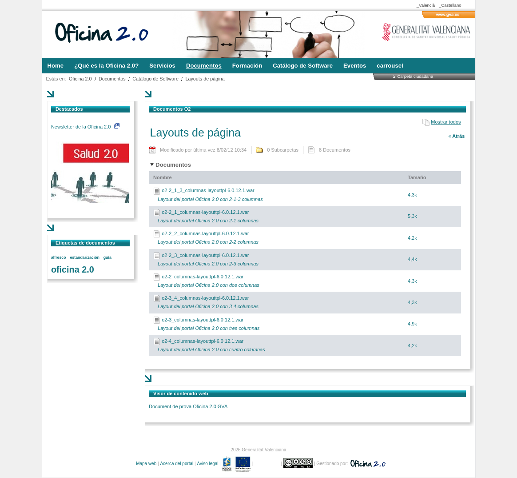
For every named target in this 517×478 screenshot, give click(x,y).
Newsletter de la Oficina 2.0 (85, 126)
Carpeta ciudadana (415, 76)
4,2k (412, 238)
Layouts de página (204, 78)
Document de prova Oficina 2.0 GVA (188, 406)
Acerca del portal (176, 463)
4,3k (412, 194)
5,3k (412, 216)
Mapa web (146, 463)
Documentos (112, 78)
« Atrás (456, 136)
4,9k (412, 323)
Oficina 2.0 (80, 78)
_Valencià (426, 5)
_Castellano (450, 5)
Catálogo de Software (155, 78)
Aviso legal (207, 463)
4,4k (412, 259)
